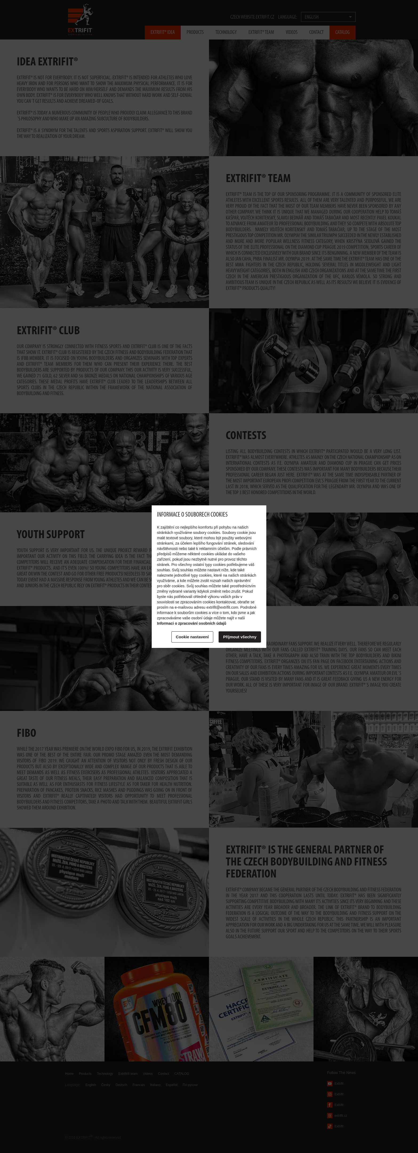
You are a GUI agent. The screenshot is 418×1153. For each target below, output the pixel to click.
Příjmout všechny (239, 637)
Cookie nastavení (192, 637)
